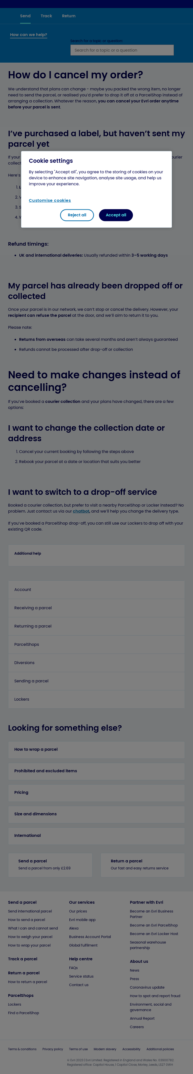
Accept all (116, 215)
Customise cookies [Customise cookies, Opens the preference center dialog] (50, 200)
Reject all (77, 215)
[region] (96, 189)
